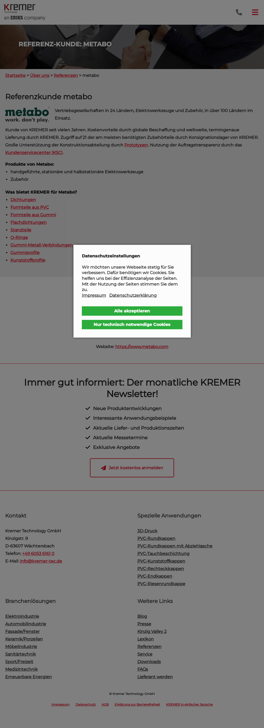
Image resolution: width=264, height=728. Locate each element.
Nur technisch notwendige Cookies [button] (132, 324)
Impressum (94, 295)
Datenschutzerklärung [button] (133, 295)
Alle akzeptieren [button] (132, 311)
